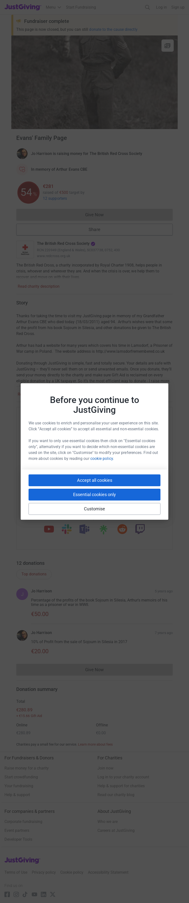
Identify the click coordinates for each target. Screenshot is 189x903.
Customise (94, 508)
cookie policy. (102, 458)
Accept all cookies (94, 480)
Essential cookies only (94, 494)
